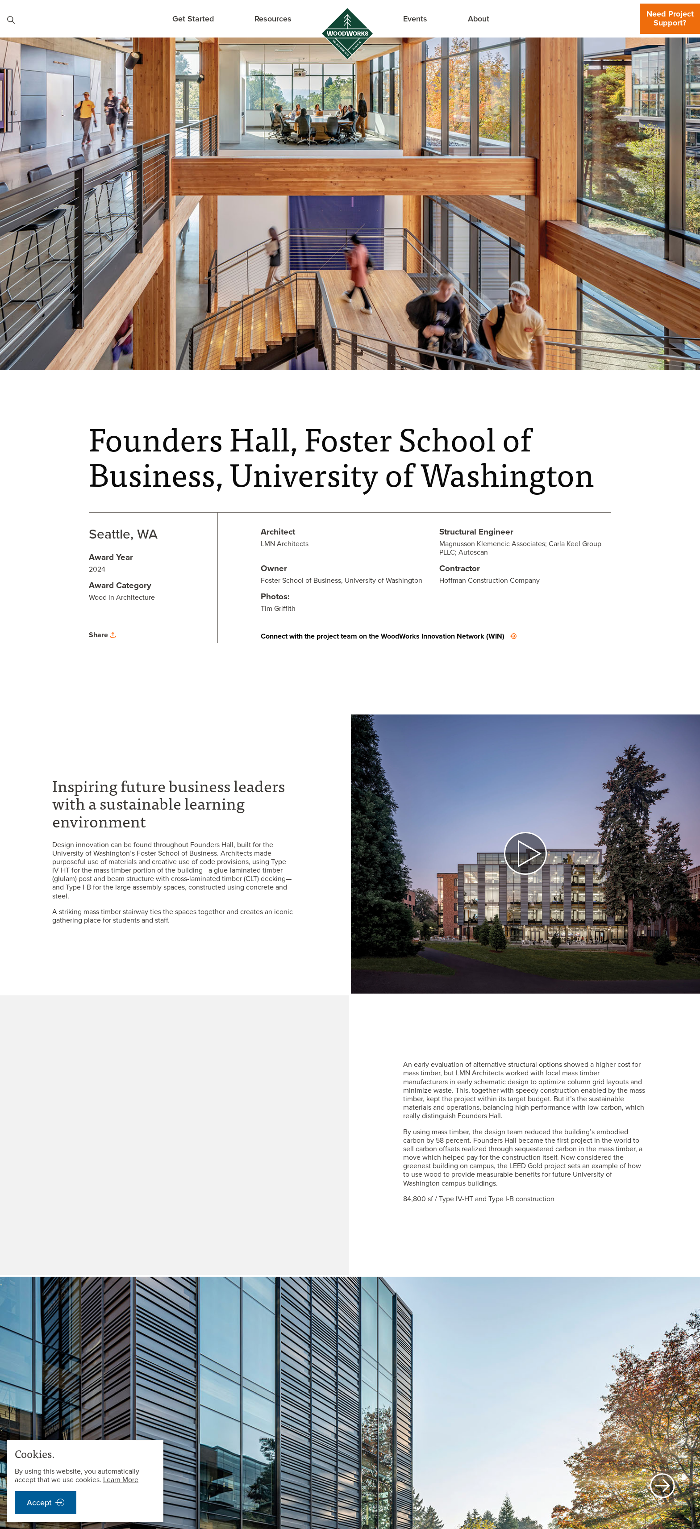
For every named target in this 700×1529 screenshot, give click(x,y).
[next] (662, 1486)
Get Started (193, 18)
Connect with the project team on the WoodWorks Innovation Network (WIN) (382, 636)
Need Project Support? (670, 18)
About (478, 18)
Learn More (120, 1480)
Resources (273, 18)
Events (415, 18)
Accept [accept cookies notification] (39, 1502)
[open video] (525, 854)
